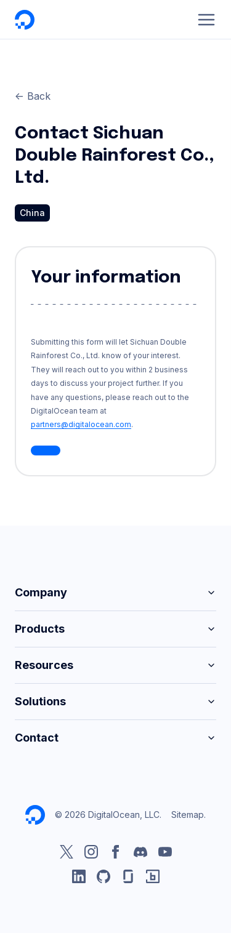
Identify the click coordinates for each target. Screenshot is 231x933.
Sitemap (187, 814)
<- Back (33, 96)
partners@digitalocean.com (81, 424)
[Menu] (206, 20)
